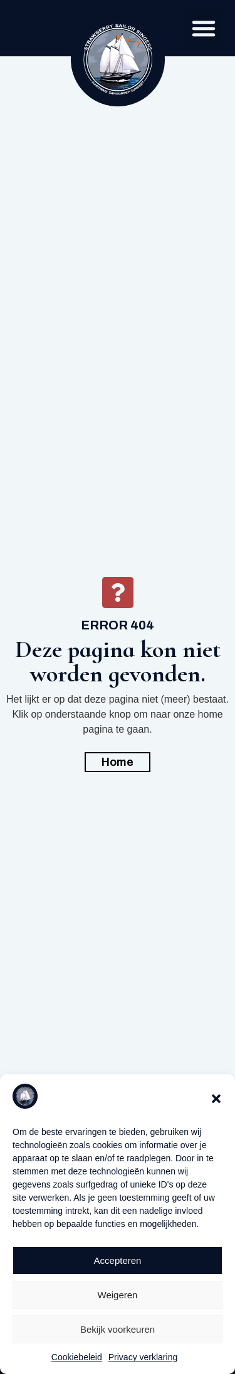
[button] (216, 1098)
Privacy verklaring (142, 1357)
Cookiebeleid (76, 1357)
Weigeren (118, 1295)
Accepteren (118, 1260)
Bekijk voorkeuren (117, 1329)
